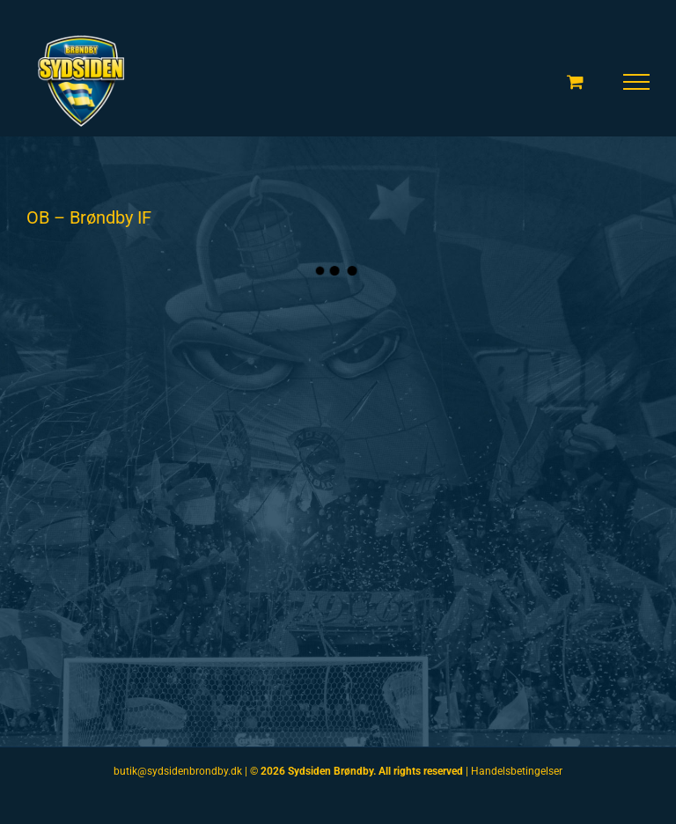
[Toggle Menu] (637, 82)
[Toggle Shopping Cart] (575, 81)
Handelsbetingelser (516, 771)
